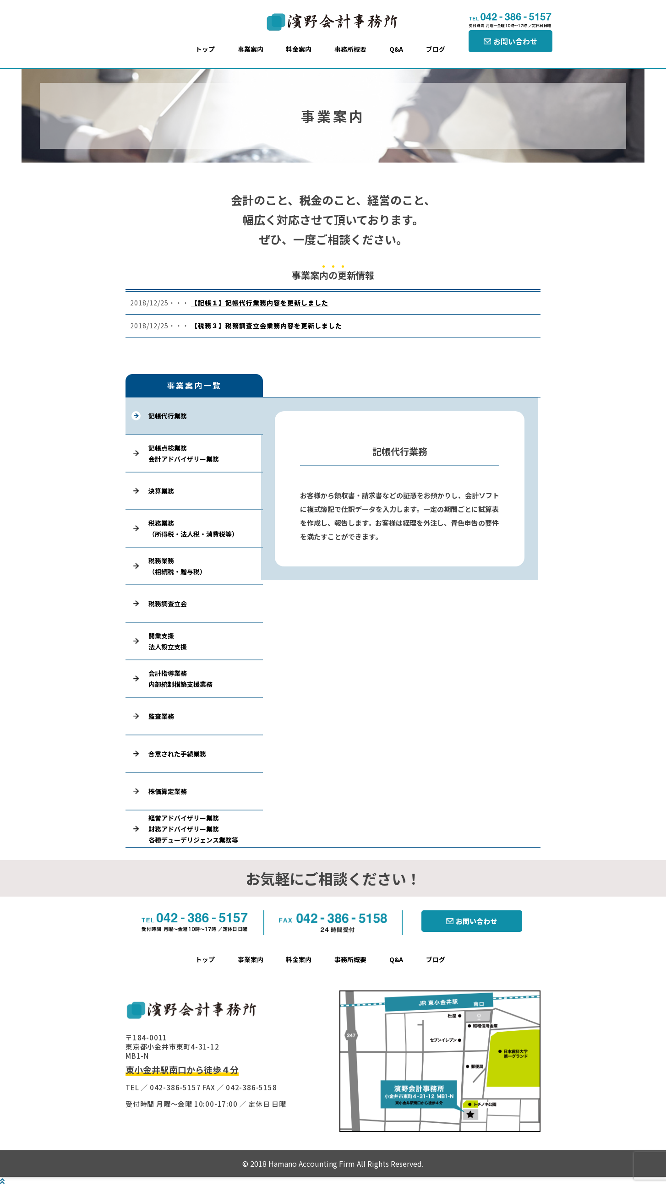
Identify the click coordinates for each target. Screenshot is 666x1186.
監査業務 (161, 716)
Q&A (396, 49)
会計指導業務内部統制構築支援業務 (180, 679)
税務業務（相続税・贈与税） (177, 566)
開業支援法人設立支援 (167, 641)
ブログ (435, 49)
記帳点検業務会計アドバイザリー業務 (183, 453)
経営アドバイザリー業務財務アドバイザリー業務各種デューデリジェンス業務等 (193, 828)
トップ (205, 49)
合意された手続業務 (177, 753)
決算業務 (161, 490)
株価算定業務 (167, 791)
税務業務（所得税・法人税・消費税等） (193, 528)
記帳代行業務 (167, 415)
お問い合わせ (515, 41)
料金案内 (298, 49)
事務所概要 (350, 49)
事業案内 (250, 49)
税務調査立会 (167, 603)
